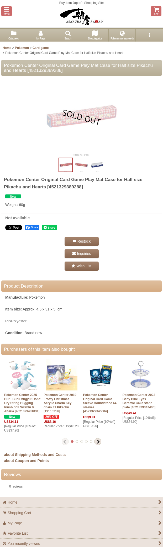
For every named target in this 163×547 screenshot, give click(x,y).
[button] (6, 11)
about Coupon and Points (26, 461)
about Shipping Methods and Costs (35, 455)
